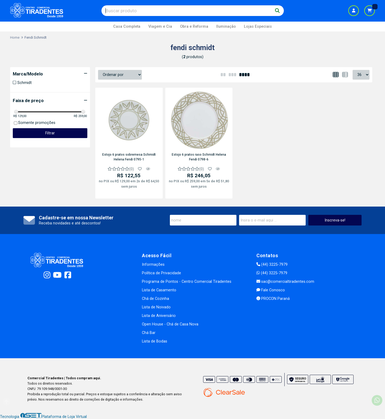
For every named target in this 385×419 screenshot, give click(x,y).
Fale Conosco (270, 290)
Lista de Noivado (156, 307)
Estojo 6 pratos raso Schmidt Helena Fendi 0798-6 (199, 157)
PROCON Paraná (273, 298)
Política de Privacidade (161, 273)
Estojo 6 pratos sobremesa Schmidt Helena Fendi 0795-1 (129, 157)
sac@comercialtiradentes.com (285, 281)
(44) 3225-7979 (272, 264)
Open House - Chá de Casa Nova (170, 324)
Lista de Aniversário (159, 315)
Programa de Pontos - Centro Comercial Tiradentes (186, 281)
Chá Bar (148, 333)
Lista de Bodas (154, 341)
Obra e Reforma (194, 26)
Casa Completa (126, 26)
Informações (153, 264)
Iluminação (226, 26)
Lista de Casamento (159, 290)
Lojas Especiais (258, 26)
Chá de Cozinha (155, 298)
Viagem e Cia (160, 26)
